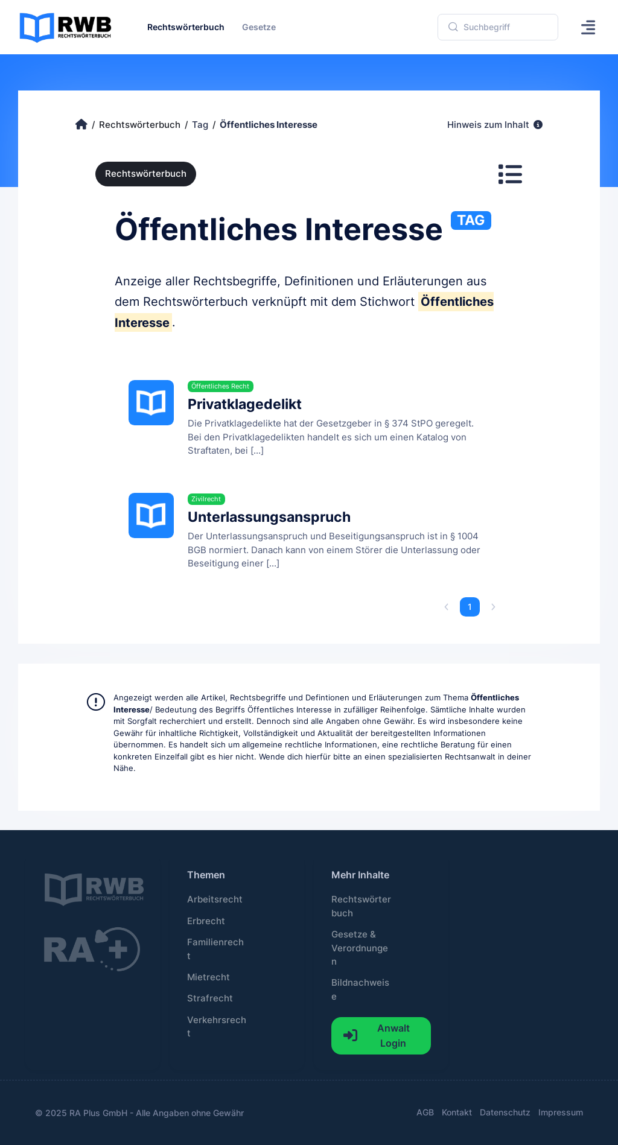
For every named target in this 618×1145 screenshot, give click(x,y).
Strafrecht (210, 998)
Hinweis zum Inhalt (495, 124)
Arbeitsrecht (215, 899)
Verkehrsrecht (216, 1027)
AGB (425, 1112)
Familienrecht (215, 949)
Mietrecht (208, 977)
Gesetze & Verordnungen (359, 948)
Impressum (560, 1112)
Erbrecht (206, 921)
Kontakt (457, 1112)
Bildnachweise (360, 989)
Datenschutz (505, 1112)
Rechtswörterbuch (145, 173)
